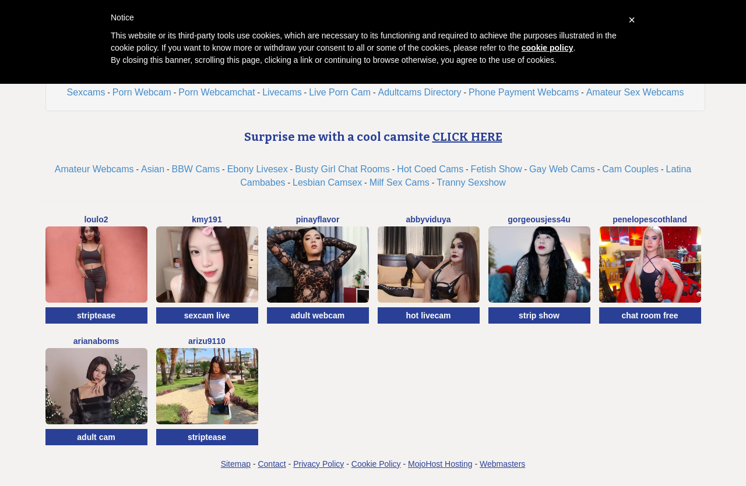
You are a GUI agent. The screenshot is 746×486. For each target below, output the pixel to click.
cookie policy (547, 47)
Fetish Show (496, 169)
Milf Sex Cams (400, 182)
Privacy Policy (318, 464)
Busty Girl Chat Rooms (342, 169)
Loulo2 (96, 219)
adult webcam (318, 315)
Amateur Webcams (94, 169)
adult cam (96, 437)
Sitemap (236, 464)
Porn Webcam (141, 92)
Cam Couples (630, 169)
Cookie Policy (376, 464)
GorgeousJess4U (539, 219)
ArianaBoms (96, 341)
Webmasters (502, 464)
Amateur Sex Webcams (635, 92)
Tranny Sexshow (471, 182)
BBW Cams (196, 169)
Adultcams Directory (419, 92)
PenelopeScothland (650, 219)
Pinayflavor (318, 219)
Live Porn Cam (340, 92)
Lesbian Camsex (327, 182)
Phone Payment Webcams (524, 92)
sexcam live (207, 315)
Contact (272, 464)
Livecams (282, 92)
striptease (96, 315)
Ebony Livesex (257, 169)
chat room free (649, 315)
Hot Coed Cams (430, 169)
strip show (539, 315)
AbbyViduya (428, 219)
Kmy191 (206, 219)
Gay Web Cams (562, 169)
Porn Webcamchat (216, 92)
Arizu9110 (207, 341)
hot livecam (428, 315)
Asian (152, 169)
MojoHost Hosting (440, 464)
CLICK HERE (467, 137)
